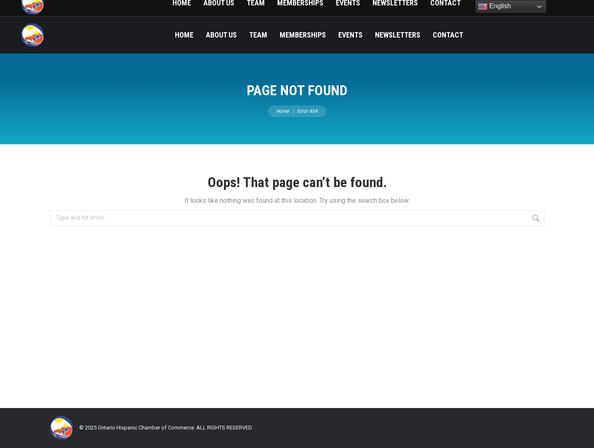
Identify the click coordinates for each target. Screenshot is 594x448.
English (494, 7)
